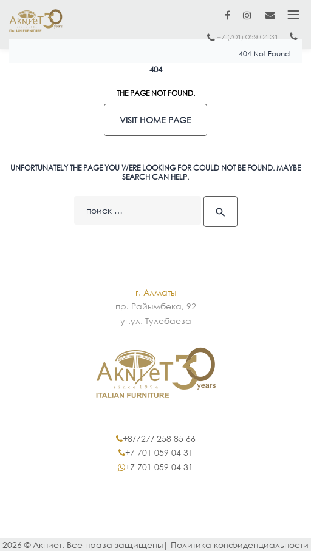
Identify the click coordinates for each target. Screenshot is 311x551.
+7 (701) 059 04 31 (248, 37)
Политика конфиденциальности (240, 544)
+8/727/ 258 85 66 (159, 438)
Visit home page (155, 120)
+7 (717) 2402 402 (293, 39)
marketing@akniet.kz (270, 14)
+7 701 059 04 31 (159, 452)
